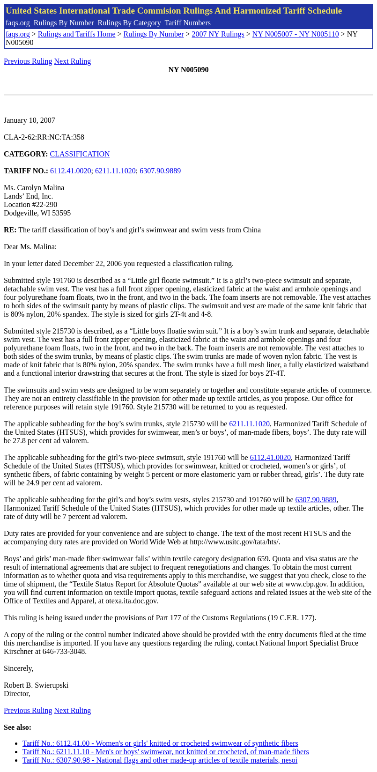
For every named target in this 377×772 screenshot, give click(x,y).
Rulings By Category (129, 23)
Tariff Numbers (187, 23)
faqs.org (18, 23)
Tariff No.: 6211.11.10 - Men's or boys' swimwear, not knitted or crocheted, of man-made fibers (165, 752)
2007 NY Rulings (218, 34)
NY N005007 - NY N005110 (295, 34)
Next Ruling (72, 61)
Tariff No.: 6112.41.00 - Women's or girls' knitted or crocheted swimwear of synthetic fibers (160, 743)
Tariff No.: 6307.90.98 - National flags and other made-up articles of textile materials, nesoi (159, 760)
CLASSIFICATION (80, 154)
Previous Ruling (28, 61)
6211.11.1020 (115, 171)
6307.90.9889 (160, 171)
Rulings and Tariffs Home (77, 34)
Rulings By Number (64, 23)
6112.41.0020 (70, 171)
